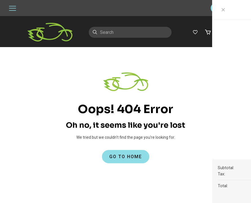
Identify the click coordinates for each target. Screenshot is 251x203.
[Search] (130, 32)
